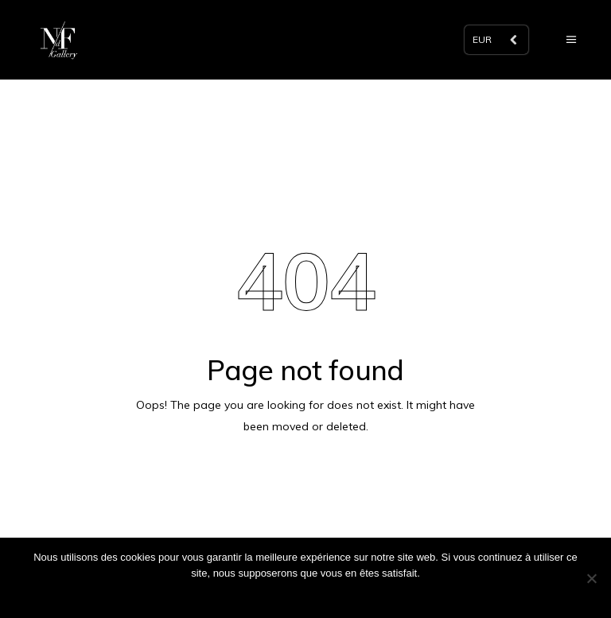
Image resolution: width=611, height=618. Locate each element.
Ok (306, 594)
